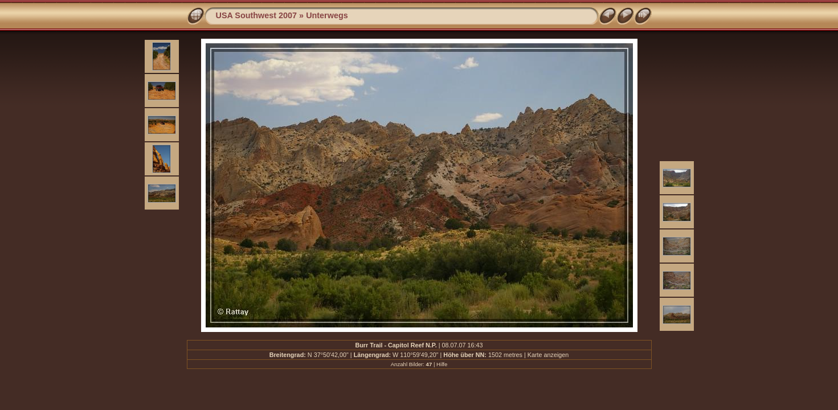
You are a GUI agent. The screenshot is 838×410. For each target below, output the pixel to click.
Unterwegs (327, 15)
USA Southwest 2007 (256, 15)
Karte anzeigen (548, 354)
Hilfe (441, 364)
